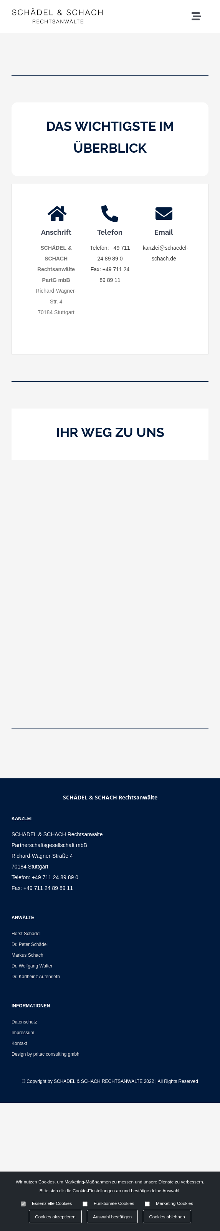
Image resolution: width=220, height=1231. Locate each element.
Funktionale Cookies (114, 1203)
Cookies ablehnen (167, 1216)
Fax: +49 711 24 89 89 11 (42, 888)
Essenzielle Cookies (52, 1203)
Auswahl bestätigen (112, 1216)
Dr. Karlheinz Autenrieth (36, 976)
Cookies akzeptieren (55, 1216)
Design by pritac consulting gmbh (45, 1054)
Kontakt (19, 1043)
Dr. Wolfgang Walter (32, 966)
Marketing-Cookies (174, 1203)
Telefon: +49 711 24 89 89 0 (45, 877)
